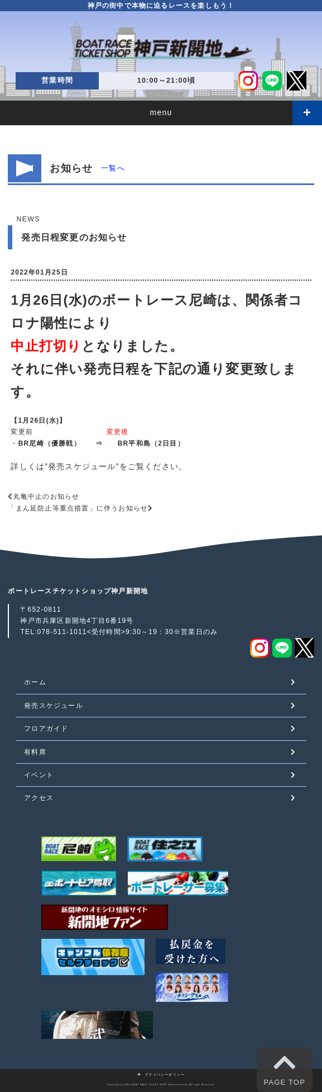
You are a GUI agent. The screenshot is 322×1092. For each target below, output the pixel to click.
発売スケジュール (82, 466)
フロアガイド (46, 728)
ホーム (35, 682)
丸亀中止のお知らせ (46, 496)
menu (161, 112)
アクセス (39, 798)
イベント (39, 775)
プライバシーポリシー (161, 1074)
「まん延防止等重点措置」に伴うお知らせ (78, 508)
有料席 (35, 752)
